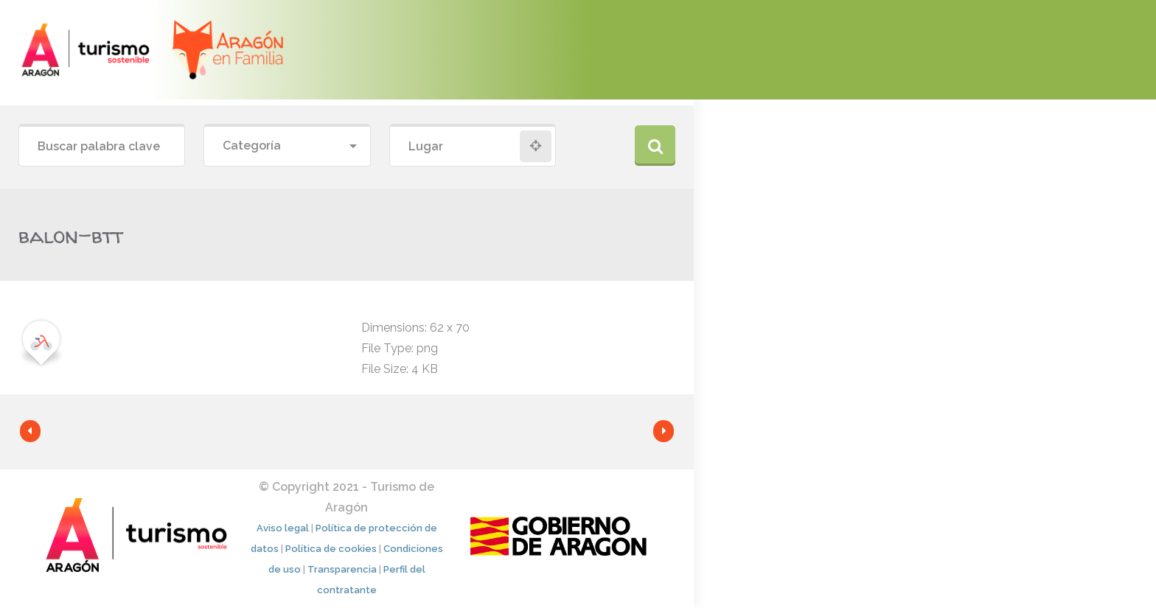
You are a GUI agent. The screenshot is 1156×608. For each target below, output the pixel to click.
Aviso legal (283, 528)
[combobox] (286, 146)
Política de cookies (331, 548)
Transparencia (342, 569)
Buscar (655, 145)
